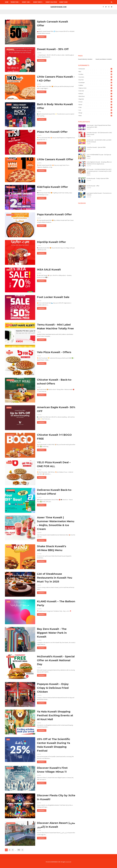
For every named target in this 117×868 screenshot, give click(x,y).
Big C (95, 71)
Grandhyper (95, 82)
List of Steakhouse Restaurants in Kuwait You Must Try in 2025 (54, 577)
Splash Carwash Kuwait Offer (52, 23)
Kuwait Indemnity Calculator (85, 59)
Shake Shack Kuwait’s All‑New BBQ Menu (51, 548)
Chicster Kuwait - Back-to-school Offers (54, 381)
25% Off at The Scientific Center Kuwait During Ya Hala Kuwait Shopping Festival (53, 745)
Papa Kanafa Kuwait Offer (54, 214)
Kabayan (95, 93)
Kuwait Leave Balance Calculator (104, 59)
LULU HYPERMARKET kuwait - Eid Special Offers (99, 155)
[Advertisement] (93, 19)
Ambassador (95, 68)
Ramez (95, 104)
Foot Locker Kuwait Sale (53, 297)
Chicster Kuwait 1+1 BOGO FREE (54, 436)
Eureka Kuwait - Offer (93, 185)
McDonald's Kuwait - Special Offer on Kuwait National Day (56, 660)
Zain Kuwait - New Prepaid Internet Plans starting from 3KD (99, 126)
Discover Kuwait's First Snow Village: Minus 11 (52, 769)
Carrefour (95, 74)
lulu (95, 110)
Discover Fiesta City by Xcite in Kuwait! (56, 797)
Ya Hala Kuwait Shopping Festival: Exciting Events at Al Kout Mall (55, 715)
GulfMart (95, 85)
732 (19, 850)
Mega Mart (95, 99)
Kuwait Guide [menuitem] (63, 2)
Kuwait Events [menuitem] (37, 2)
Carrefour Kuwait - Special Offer (96, 147)
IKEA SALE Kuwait (49, 269)
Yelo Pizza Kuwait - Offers (54, 352)
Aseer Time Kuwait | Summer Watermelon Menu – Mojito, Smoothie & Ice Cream (55, 523)
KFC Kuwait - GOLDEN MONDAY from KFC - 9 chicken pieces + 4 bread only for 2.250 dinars (99, 171)
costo (95, 107)
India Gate (95, 90)
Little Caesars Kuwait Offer (55, 159)
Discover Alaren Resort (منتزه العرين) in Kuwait (56, 824)
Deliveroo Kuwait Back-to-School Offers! (54, 491)
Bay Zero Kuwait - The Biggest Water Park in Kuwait (52, 632)
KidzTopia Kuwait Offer (52, 186)
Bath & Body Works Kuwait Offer (55, 106)
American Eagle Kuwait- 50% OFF (56, 409)
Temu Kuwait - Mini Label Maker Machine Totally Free (55, 326)
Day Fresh (95, 79)
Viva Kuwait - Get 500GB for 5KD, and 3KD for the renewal (99, 141)
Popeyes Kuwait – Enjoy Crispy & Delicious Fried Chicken (53, 687)
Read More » (41, 36)
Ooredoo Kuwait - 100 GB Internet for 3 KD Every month (99, 133)
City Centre (95, 77)
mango (95, 112)
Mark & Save (95, 96)
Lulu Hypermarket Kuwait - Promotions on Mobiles (99, 194)
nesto (95, 115)
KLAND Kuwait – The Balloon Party (56, 603)
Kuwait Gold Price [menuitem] (51, 2)
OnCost (95, 101)
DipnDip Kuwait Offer (51, 242)
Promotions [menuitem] (15, 2)
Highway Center (95, 88)
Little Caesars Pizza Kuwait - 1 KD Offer (56, 78)
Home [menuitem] (6, 2)
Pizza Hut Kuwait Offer (52, 131)
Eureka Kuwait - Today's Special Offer (98, 178)
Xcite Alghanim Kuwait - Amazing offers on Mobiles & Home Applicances (99, 163)
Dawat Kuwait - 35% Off (53, 49)
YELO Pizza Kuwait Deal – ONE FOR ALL (54, 464)
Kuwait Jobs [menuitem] (26, 2)
